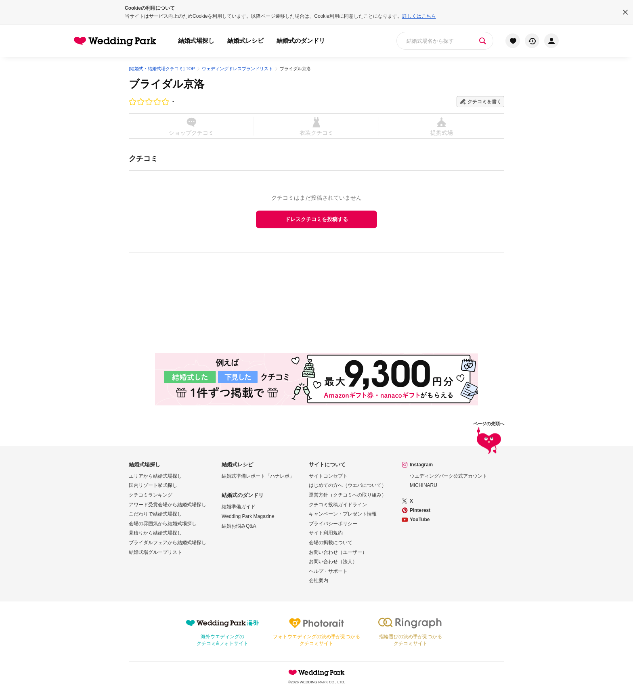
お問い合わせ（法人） (333, 561)
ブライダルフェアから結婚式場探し (167, 542)
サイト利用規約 (326, 533)
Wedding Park (316, 672)
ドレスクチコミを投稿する (316, 219)
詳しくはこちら (419, 16)
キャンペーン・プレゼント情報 (343, 514)
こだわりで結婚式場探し (155, 514)
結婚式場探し (196, 40)
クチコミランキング (150, 495)
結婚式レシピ (245, 40)
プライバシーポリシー (333, 523)
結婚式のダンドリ (301, 40)
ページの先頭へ (488, 439)
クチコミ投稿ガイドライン (338, 504)
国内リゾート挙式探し (153, 485)
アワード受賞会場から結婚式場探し (167, 504)
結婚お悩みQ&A (239, 526)
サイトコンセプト (328, 476)
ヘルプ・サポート (328, 571)
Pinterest (420, 510)
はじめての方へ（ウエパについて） (347, 485)
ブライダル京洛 (166, 84)
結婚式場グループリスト (155, 552)
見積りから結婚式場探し (155, 533)
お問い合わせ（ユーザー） (338, 552)
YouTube (420, 519)
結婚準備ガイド (239, 506)
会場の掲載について (330, 542)
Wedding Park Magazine (248, 516)
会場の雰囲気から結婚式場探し (163, 523)
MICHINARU (423, 485)
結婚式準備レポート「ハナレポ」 (258, 476)
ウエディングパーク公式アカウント (448, 476)
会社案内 (318, 580)
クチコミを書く (484, 101)
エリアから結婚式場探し (155, 476)
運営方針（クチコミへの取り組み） (347, 495)
